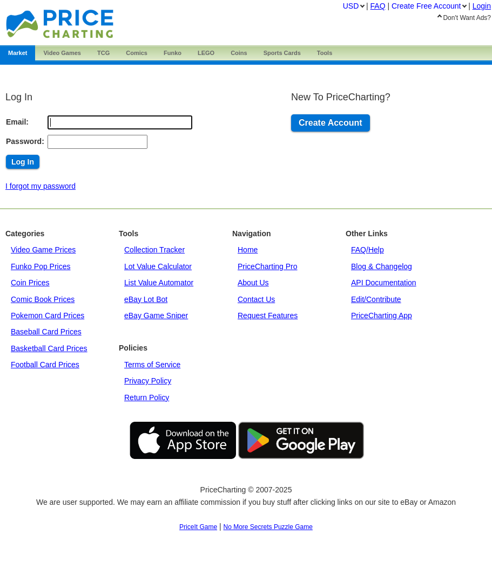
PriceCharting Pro (268, 266)
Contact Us (256, 299)
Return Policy (146, 397)
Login (482, 6)
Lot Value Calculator (158, 266)
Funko (172, 53)
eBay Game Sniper (156, 315)
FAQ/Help (367, 249)
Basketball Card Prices (49, 348)
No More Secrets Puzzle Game (268, 527)
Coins (239, 53)
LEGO (206, 53)
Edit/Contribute (376, 299)
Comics (136, 53)
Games (62, 53)
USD (351, 6)
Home (248, 249)
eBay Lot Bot (145, 299)
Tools (325, 53)
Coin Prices (30, 282)
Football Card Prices (45, 364)
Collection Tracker (154, 249)
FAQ (378, 6)
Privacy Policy (147, 380)
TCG (103, 53)
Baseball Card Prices (46, 331)
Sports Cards (282, 53)
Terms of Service (152, 364)
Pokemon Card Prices (47, 315)
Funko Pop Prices (41, 266)
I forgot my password (40, 186)
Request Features (268, 315)
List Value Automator (158, 282)
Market (17, 53)
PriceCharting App (381, 315)
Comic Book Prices (43, 299)
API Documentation (383, 282)
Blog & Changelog (381, 266)
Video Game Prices (43, 249)
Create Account (330, 122)
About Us (253, 282)
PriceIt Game (198, 527)
